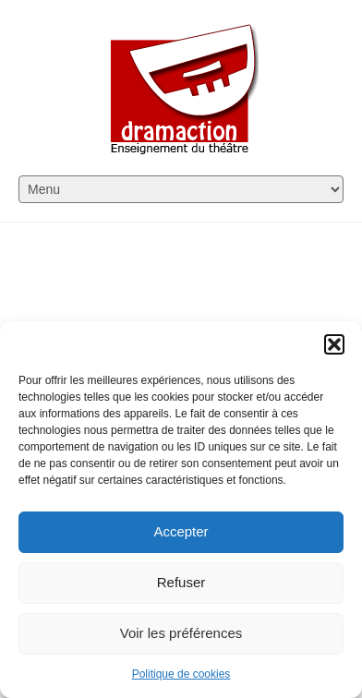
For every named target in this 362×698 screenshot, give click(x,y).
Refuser (181, 582)
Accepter (180, 531)
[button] (334, 344)
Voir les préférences (181, 633)
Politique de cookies (181, 674)
